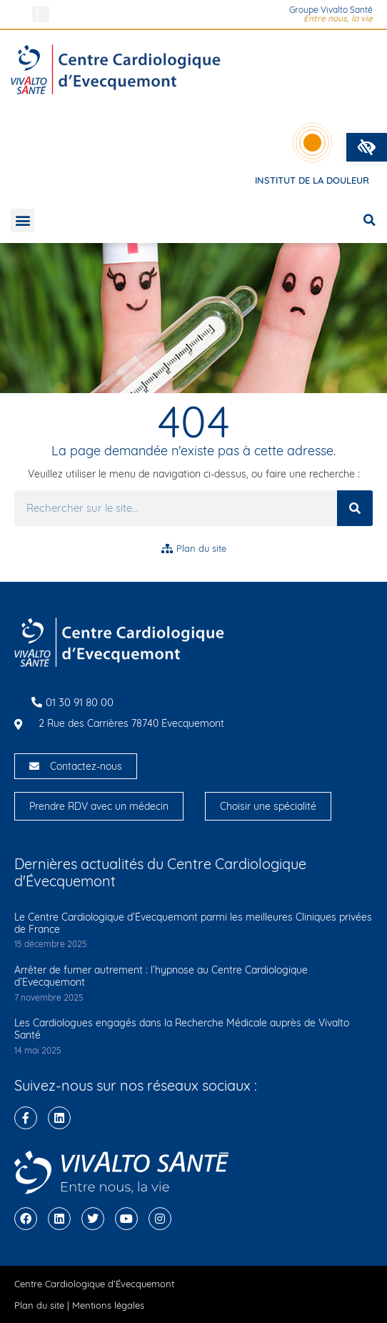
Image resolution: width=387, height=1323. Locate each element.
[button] (366, 147)
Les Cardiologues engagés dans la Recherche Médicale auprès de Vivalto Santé (181, 1028)
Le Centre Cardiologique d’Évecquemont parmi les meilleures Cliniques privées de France (193, 923)
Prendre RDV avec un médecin (99, 806)
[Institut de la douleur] (312, 142)
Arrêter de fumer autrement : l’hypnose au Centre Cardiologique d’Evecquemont (161, 975)
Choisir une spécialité (268, 806)
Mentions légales (108, 1305)
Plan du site (39, 1305)
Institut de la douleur (312, 180)
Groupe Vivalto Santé (331, 9)
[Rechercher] (355, 508)
